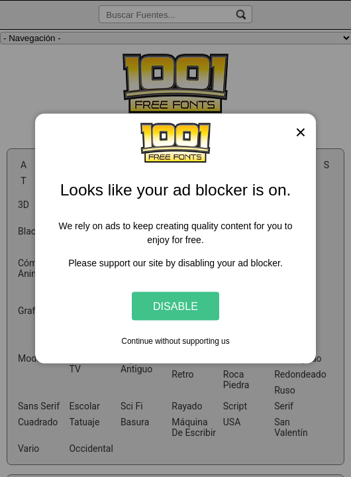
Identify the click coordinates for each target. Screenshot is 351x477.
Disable (175, 305)
